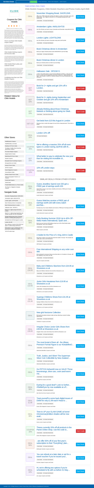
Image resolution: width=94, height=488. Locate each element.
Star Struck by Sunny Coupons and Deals (46, 393)
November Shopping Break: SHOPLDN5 (14, 196)
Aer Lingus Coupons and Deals (43, 475)
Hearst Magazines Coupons (11, 170)
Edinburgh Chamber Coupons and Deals (45, 449)
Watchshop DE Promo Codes (11, 156)
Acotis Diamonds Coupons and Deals (45, 195)
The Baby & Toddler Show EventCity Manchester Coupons (13, 149)
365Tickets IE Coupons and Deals (44, 244)
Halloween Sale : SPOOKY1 (11, 207)
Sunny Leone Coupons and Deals (44, 422)
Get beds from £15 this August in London (14, 220)
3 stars (14, 26)
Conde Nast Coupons (10, 180)
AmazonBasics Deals (9, 172)
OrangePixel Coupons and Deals (44, 379)
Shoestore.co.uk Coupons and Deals (45, 276)
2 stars (11, 26)
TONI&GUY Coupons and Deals (44, 321)
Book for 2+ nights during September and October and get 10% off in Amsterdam (14, 214)
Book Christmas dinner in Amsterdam (13, 202)
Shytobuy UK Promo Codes (11, 146)
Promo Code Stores (42, 1)
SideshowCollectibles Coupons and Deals (46, 350)
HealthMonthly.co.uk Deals (11, 143)
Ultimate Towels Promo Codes (11, 174)
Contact (20, 486)
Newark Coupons (9, 158)
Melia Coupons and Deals (42, 229)
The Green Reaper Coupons (11, 151)
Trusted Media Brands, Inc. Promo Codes (14, 184)
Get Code (81, 88)
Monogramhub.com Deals (10, 163)
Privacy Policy (25, 486)
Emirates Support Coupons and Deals (45, 462)
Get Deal (80, 17)
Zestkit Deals (8, 182)
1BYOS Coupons (9, 167)
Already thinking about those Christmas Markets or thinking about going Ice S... (13, 217)
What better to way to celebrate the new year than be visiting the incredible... (13, 228)
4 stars (17, 26)
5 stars (19, 26)
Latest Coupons (63, 1)
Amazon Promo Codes (10, 165)
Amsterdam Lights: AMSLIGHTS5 (12, 198)
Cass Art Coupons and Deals (43, 260)
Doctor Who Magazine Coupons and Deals (46, 406)
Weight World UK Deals (10, 153)
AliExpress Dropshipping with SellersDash (40, 486)
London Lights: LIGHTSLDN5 (11, 200)
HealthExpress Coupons (10, 141)
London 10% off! (8, 222)
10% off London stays (10, 231)
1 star (9, 26)
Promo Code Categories (53, 1)
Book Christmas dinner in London (12, 205)
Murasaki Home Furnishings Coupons (13, 160)
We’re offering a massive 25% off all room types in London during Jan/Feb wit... (14, 225)
